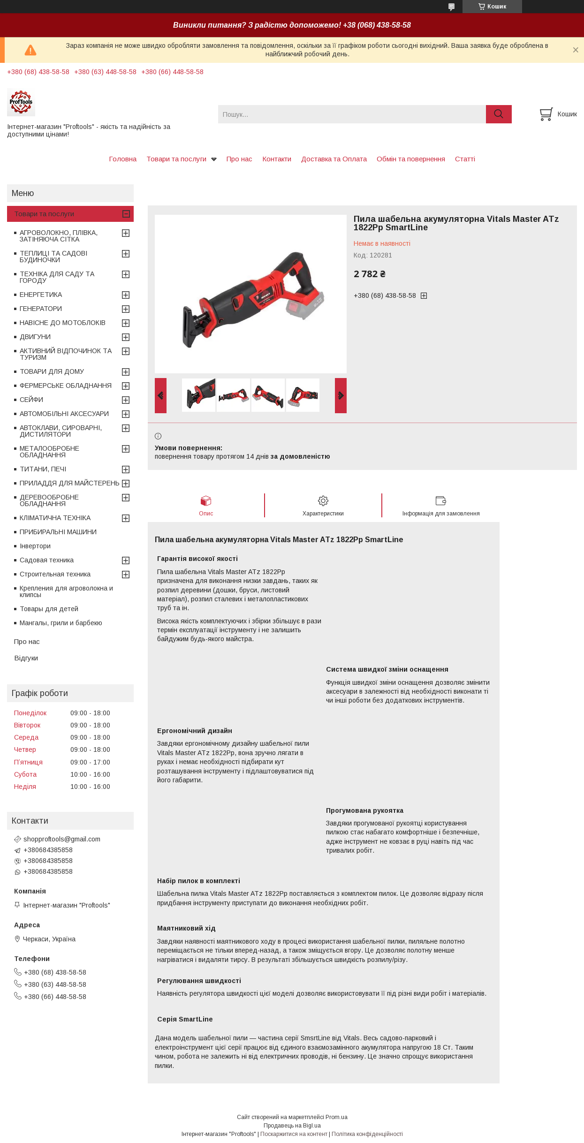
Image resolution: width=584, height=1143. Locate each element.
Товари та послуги (176, 159)
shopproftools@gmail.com (61, 839)
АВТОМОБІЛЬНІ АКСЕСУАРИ (64, 413)
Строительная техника (55, 574)
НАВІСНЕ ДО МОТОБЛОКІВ (63, 322)
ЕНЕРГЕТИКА (41, 294)
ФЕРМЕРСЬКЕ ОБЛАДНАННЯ (66, 385)
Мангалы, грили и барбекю (61, 623)
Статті (465, 159)
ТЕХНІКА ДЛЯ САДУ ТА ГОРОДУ (57, 277)
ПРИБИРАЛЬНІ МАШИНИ (58, 532)
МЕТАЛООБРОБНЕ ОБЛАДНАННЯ (49, 452)
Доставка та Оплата (334, 159)
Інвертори (35, 546)
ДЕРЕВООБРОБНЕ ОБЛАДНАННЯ (49, 500)
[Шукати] (499, 114)
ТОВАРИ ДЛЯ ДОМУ (52, 371)
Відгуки (26, 658)
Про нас (239, 159)
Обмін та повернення (411, 159)
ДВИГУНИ (35, 337)
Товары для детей (49, 609)
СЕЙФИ (31, 399)
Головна (123, 159)
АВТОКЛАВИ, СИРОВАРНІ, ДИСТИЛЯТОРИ (61, 431)
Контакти (276, 159)
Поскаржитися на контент (293, 1134)
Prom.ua (337, 1117)
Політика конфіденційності (367, 1134)
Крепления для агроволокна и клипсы (66, 591)
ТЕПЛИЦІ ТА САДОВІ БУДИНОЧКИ (53, 257)
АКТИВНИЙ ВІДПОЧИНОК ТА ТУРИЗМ (66, 354)
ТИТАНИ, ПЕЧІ (43, 469)
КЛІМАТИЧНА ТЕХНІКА (55, 518)
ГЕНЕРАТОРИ (41, 308)
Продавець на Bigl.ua (292, 1125)
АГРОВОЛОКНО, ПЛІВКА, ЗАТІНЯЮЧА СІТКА (59, 236)
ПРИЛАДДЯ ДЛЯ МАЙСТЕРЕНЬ (70, 483)
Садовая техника (47, 560)
